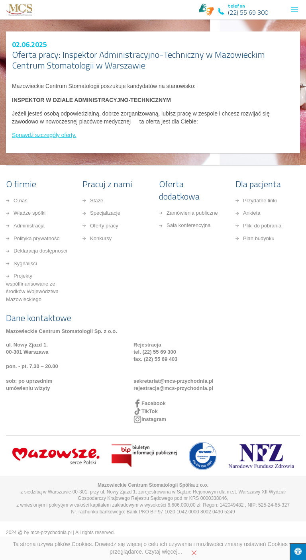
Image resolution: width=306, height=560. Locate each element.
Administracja (29, 226)
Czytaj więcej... (163, 551)
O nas (20, 201)
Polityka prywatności (37, 238)
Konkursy (101, 238)
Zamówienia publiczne (192, 213)
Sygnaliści (25, 263)
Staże (96, 201)
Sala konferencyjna (189, 225)
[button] (294, 9)
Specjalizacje (105, 213)
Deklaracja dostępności (40, 251)
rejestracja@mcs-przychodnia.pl (173, 388)
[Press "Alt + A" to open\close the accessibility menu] (298, 551)
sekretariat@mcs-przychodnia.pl (173, 381)
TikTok (149, 411)
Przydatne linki (260, 201)
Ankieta (251, 213)
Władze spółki (29, 213)
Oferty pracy (104, 226)
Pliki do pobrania (262, 226)
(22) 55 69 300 (248, 12)
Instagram (153, 419)
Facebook (153, 403)
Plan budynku (259, 238)
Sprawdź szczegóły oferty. (44, 135)
